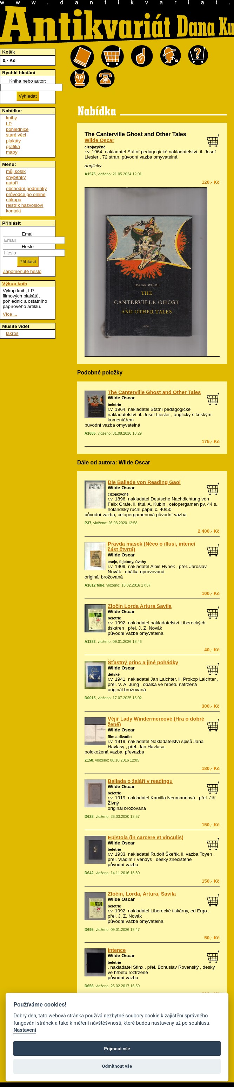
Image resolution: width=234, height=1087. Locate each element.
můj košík (16, 171)
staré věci (16, 135)
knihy (11, 117)
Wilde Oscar (99, 140)
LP (9, 123)
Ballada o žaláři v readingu (140, 781)
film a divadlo (120, 737)
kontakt (13, 210)
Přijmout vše (117, 1048)
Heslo (28, 246)
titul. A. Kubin (151, 504)
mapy (12, 152)
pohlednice (17, 129)
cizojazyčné (95, 147)
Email (27, 234)
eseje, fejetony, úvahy (127, 562)
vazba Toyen (199, 854)
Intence (117, 950)
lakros (12, 333)
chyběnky (16, 177)
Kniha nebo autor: (27, 81)
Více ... (10, 314)
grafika (13, 146)
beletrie (114, 404)
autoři (12, 182)
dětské (114, 674)
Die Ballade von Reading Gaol (144, 482)
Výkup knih (14, 283)
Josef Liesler (156, 414)
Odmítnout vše (117, 1066)
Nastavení (24, 1030)
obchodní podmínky (26, 188)
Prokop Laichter (199, 679)
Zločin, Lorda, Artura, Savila (142, 894)
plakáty (13, 140)
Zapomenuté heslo (22, 271)
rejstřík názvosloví (25, 205)
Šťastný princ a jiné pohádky (143, 662)
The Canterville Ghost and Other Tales (154, 392)
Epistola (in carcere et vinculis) (145, 837)
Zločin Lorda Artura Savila (140, 606)
